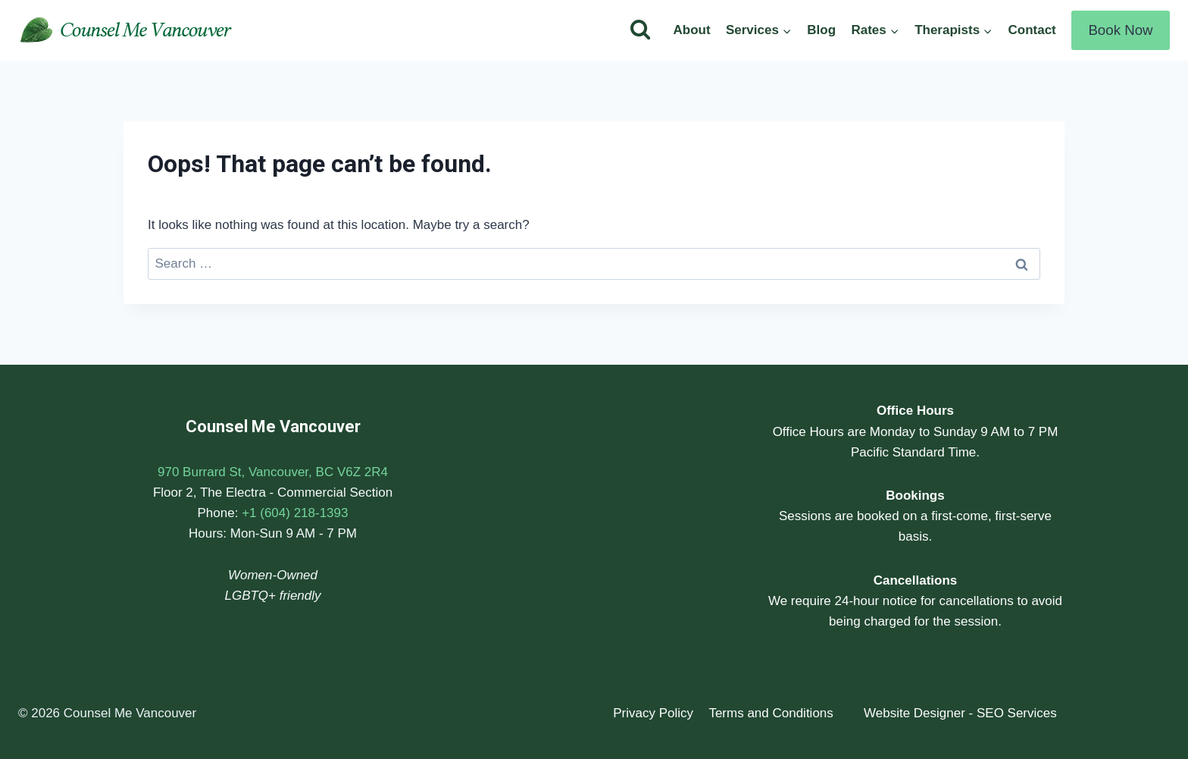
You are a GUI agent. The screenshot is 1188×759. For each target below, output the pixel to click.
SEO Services (1017, 713)
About (691, 30)
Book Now (1120, 30)
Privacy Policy (653, 713)
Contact (1031, 30)
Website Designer (914, 713)
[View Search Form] (640, 30)
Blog (821, 30)
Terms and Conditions (770, 713)
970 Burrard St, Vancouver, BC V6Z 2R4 (273, 472)
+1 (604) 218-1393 (295, 513)
